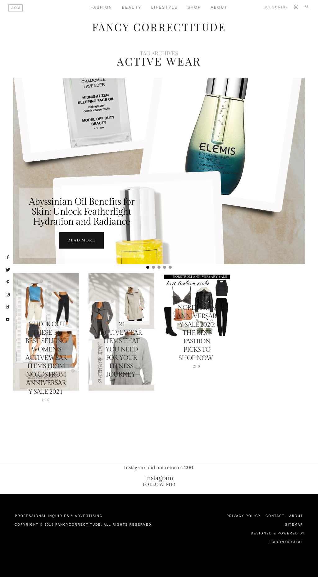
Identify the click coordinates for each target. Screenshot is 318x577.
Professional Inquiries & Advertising (59, 515)
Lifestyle (164, 7)
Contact (275, 515)
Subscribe (276, 7)
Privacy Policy (244, 515)
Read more (81, 240)
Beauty (132, 7)
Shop (194, 7)
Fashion (101, 7)
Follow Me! (159, 484)
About (296, 515)
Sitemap (294, 524)
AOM (16, 8)
